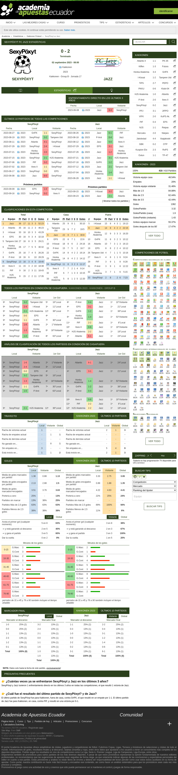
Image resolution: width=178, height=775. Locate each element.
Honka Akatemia (34, 152)
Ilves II (34, 167)
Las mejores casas (36, 22)
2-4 (45, 146)
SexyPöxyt (23, 79)
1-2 (110, 152)
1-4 (110, 172)
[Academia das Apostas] (129, 724)
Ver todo (154, 235)
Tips (104, 22)
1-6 (25, 324)
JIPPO (165, 111)
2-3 (154, 150)
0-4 (110, 137)
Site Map (5, 730)
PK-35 (165, 61)
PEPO (165, 83)
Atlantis (34, 142)
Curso (61, 22)
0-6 (89, 327)
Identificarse (166, 11)
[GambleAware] (10, 772)
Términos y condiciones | (13, 738)
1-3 (25, 330)
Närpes (165, 133)
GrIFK (34, 133)
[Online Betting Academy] (143, 724)
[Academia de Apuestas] (149, 724)
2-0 (45, 152)
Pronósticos (82, 22)
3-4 (154, 72)
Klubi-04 (165, 88)
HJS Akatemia (56, 158)
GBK (141, 144)
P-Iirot (99, 137)
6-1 (110, 133)
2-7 (154, 83)
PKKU (141, 88)
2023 (65, 72)
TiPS (141, 83)
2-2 (89, 322)
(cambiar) (140, 463)
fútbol (94, 747)
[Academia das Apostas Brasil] (136, 724)
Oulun (141, 155)
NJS (141, 127)
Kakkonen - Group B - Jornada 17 (65, 76)
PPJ (141, 111)
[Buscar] (172, 42)
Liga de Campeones (122, 752)
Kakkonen (65, 67)
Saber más (69, 30)
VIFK (141, 116)
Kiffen (141, 66)
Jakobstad (141, 138)
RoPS (165, 150)
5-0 (110, 142)
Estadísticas (124, 22)
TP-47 (165, 155)
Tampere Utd (56, 137)
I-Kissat (56, 146)
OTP (165, 144)
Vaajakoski (165, 138)
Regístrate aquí (35, 728)
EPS (56, 171)
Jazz (108, 79)
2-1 (45, 158)
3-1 (110, 146)
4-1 (45, 142)
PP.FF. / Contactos (55, 736)
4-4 (154, 138)
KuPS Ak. (165, 116)
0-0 (45, 171)
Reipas (165, 127)
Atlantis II (141, 61)
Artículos (146, 22)
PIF (34, 162)
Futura (165, 66)
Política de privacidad (36, 738)
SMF (18, 730)
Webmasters (47, 733)
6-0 (110, 110)
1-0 (45, 189)
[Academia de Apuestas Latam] (156, 724)
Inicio (11, 22)
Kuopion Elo (141, 150)
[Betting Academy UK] (163, 724)
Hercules (141, 133)
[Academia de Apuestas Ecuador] (123, 724)
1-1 (45, 133)
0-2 (45, 193)
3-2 (45, 137)
